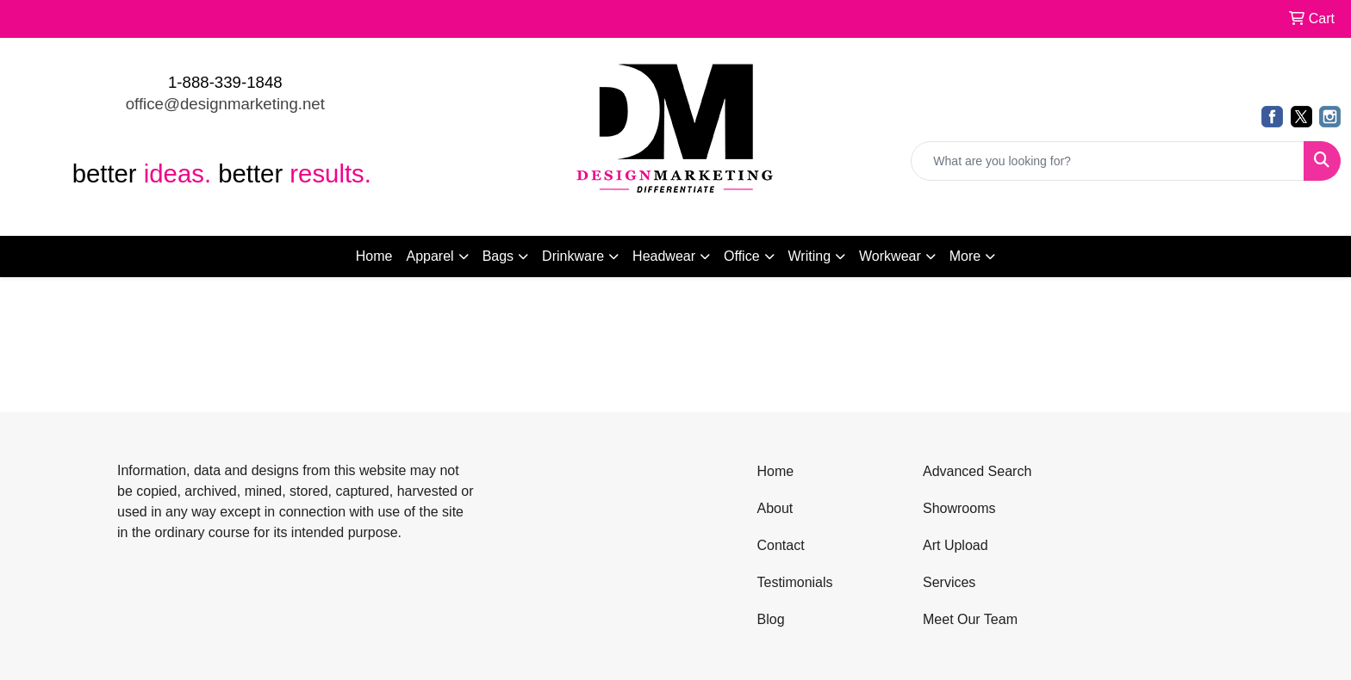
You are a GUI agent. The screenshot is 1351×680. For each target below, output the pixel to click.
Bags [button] (498, 256)
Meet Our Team (970, 619)
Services (949, 582)
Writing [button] (809, 256)
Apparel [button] (429, 256)
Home (374, 256)
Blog (771, 619)
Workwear (890, 256)
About (775, 508)
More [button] (965, 256)
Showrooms (959, 508)
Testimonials (795, 582)
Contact (781, 545)
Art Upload (955, 545)
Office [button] (742, 256)
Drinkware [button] (573, 256)
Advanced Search (977, 471)
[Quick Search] (1107, 161)
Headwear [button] (663, 256)
